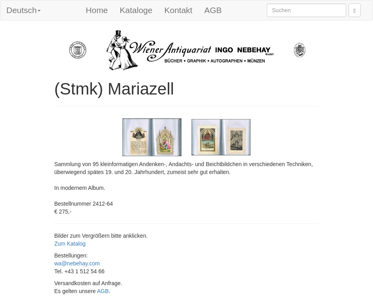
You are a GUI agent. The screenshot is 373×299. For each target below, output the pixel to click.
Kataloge (136, 10)
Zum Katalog (70, 243)
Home (97, 10)
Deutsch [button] (23, 10)
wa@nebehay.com (77, 263)
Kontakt (178, 10)
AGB (212, 10)
